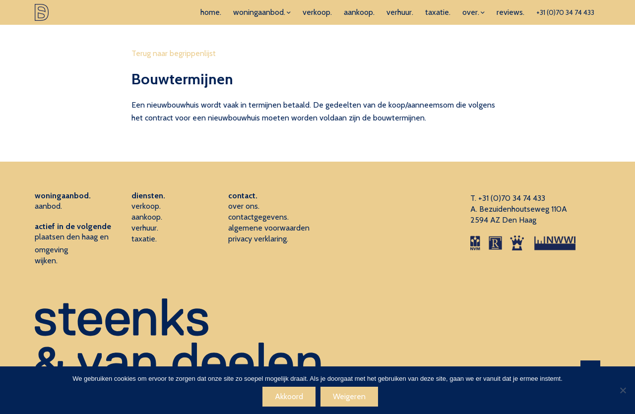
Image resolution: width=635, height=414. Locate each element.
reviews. (510, 12)
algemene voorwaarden (269, 228)
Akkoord (289, 396)
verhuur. (399, 12)
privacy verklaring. (258, 238)
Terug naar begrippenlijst (173, 53)
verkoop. (317, 12)
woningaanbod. (259, 12)
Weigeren (349, 396)
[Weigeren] (623, 390)
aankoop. (359, 12)
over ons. (243, 206)
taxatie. (437, 12)
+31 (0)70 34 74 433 (565, 12)
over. (470, 12)
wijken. (46, 260)
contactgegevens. (258, 217)
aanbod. (48, 206)
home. (210, 12)
